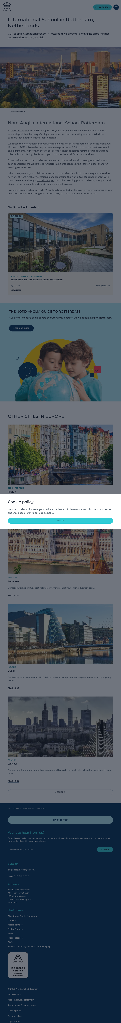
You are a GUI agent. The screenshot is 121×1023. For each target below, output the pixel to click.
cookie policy (46, 512)
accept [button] (60, 521)
